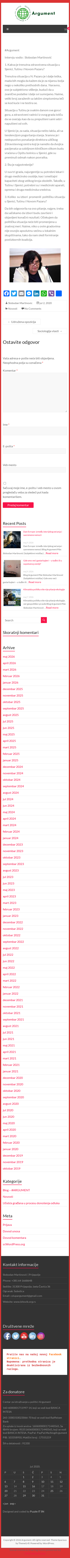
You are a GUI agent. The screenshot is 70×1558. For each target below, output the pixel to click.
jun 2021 (8, 1039)
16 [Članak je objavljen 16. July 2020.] (33, 1486)
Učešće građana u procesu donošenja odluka (31, 1203)
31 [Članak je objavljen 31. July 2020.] (42, 1495)
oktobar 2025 (11, 702)
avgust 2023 (11, 870)
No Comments (32, 308)
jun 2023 (8, 883)
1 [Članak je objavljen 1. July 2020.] (23, 1477)
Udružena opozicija (22, 321)
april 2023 (9, 896)
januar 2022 (10, 993)
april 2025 (9, 740)
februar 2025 (11, 753)
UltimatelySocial (35, 1553)
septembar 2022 (13, 941)
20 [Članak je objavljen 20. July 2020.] (5, 1490)
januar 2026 (10, 682)
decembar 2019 (13, 1155)
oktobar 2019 (11, 1168)
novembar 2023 (13, 851)
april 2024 (9, 818)
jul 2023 (8, 877)
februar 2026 (11, 676)
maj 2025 (9, 734)
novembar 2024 (13, 773)
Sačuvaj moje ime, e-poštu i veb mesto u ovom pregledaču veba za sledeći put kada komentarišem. (32, 492)
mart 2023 (9, 902)
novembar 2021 (13, 1006)
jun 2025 (8, 727)
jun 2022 (8, 961)
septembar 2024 (13, 786)
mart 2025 (9, 747)
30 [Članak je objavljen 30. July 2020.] (33, 1495)
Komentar (10, 370)
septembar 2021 (13, 1019)
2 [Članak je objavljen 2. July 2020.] (32, 1477)
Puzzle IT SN (37, 1511)
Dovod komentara (14, 1237)
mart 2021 (9, 1058)
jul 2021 (8, 1032)
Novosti (12, 308)
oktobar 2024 (11, 779)
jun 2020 (8, 1116)
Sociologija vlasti (50, 331)
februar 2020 (11, 1142)
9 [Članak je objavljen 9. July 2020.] (32, 1481)
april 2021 (9, 1051)
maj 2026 (9, 656)
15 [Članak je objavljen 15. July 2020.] (24, 1486)
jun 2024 (8, 805)
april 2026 (9, 663)
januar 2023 (10, 915)
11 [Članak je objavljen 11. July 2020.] (51, 1481)
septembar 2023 (13, 864)
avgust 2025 (11, 715)
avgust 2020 (11, 1103)
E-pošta (9, 446)
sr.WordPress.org (14, 1244)
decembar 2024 (13, 766)
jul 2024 (8, 799)
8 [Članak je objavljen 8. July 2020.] (23, 1481)
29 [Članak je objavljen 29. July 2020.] (24, 1495)
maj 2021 (9, 1045)
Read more (52, 553)
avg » (12, 1503)
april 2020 (9, 1129)
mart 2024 (9, 825)
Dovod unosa (11, 1231)
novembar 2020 (13, 1084)
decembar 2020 (13, 1077)
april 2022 (9, 974)
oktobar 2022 (11, 935)
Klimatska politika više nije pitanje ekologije (44, 589)
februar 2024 (11, 831)
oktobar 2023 (11, 857)
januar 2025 (10, 760)
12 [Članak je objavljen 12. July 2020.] (61, 1481)
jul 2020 (8, 1110)
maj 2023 (9, 889)
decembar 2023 (13, 844)
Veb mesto (9, 465)
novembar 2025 (13, 695)
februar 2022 (11, 987)
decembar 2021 (13, 1000)
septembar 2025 (13, 708)
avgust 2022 (11, 948)
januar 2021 (10, 1071)
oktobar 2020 (11, 1090)
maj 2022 (9, 967)
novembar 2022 (13, 928)
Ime (6, 424)
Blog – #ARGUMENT (16, 1190)
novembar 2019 (13, 1162)
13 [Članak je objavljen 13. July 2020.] (5, 1486)
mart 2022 (9, 980)
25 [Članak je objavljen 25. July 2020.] (51, 1490)
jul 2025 (8, 721)
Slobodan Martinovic (20, 303)
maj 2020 (9, 1123)
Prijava (7, 1224)
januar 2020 (10, 1149)
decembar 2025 (13, 689)
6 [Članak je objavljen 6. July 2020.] (5, 1481)
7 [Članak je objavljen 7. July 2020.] (14, 1481)
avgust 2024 (11, 792)
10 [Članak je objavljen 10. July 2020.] (42, 1481)
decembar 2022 (13, 922)
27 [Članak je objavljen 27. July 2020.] (5, 1495)
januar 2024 (10, 838)
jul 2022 (8, 954)
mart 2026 (9, 669)
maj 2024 (9, 812)
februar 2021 (11, 1064)
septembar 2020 (13, 1097)
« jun (5, 1503)
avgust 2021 (11, 1026)
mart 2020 (9, 1136)
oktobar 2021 (11, 1013)
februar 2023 (11, 909)
